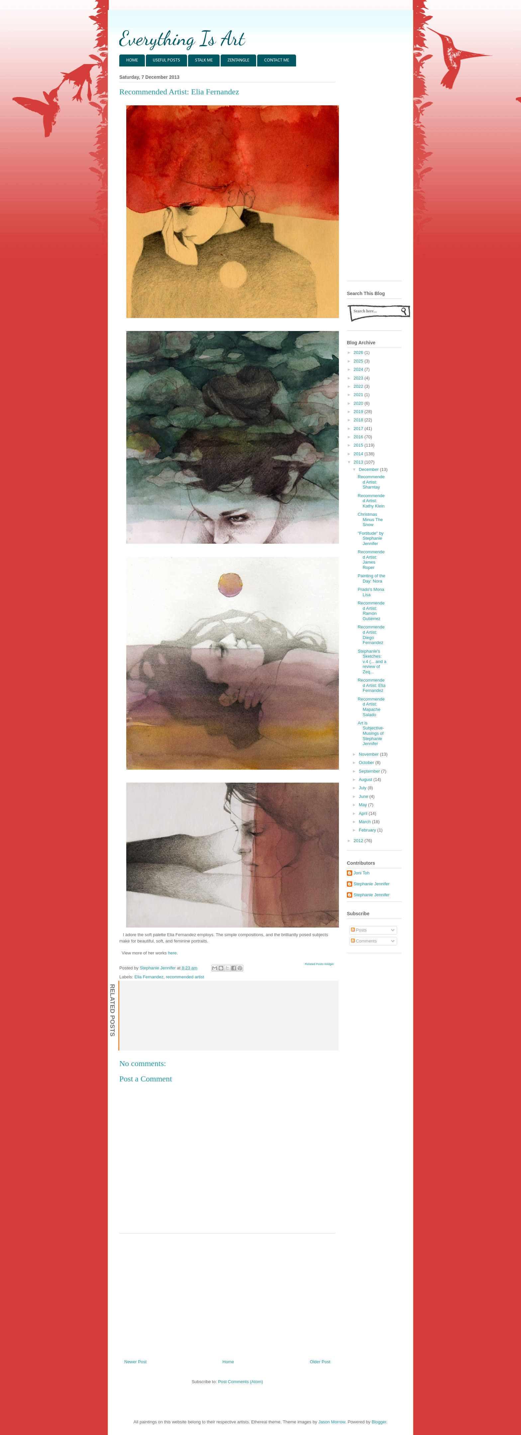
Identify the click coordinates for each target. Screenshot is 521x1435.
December (369, 469)
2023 (359, 378)
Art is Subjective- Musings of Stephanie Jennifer (371, 733)
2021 (359, 394)
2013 (359, 462)
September (370, 771)
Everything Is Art (182, 38)
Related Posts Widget (319, 964)
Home (228, 1361)
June (364, 796)
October (367, 762)
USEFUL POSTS (166, 60)
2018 (359, 419)
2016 (359, 436)
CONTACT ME (276, 60)
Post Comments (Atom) (240, 1381)
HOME (132, 60)
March (365, 821)
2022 (359, 386)
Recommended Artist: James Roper (371, 559)
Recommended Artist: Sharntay (371, 482)
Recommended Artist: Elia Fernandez (371, 685)
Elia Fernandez (149, 976)
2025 (359, 361)
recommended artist (185, 976)
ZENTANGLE (238, 60)
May (363, 804)
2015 (359, 445)
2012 (359, 840)
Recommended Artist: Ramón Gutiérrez (371, 611)
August (366, 779)
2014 (359, 453)
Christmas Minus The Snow (370, 519)
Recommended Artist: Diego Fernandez (371, 634)
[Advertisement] (227, 1293)
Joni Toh (361, 872)
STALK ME (204, 60)
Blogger (378, 1421)
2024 (359, 369)
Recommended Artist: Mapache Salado (371, 707)
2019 (359, 411)
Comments (364, 940)
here (172, 952)
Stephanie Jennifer (371, 883)
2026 (359, 352)
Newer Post (135, 1361)
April (364, 813)
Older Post (320, 1361)
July (363, 787)
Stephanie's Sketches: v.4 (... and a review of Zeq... (372, 661)
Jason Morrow (331, 1421)
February (368, 830)
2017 (359, 428)
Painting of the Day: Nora (371, 578)
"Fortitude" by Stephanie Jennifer (370, 538)
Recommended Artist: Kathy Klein (371, 500)
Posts (359, 930)
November (369, 754)
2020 (359, 403)
